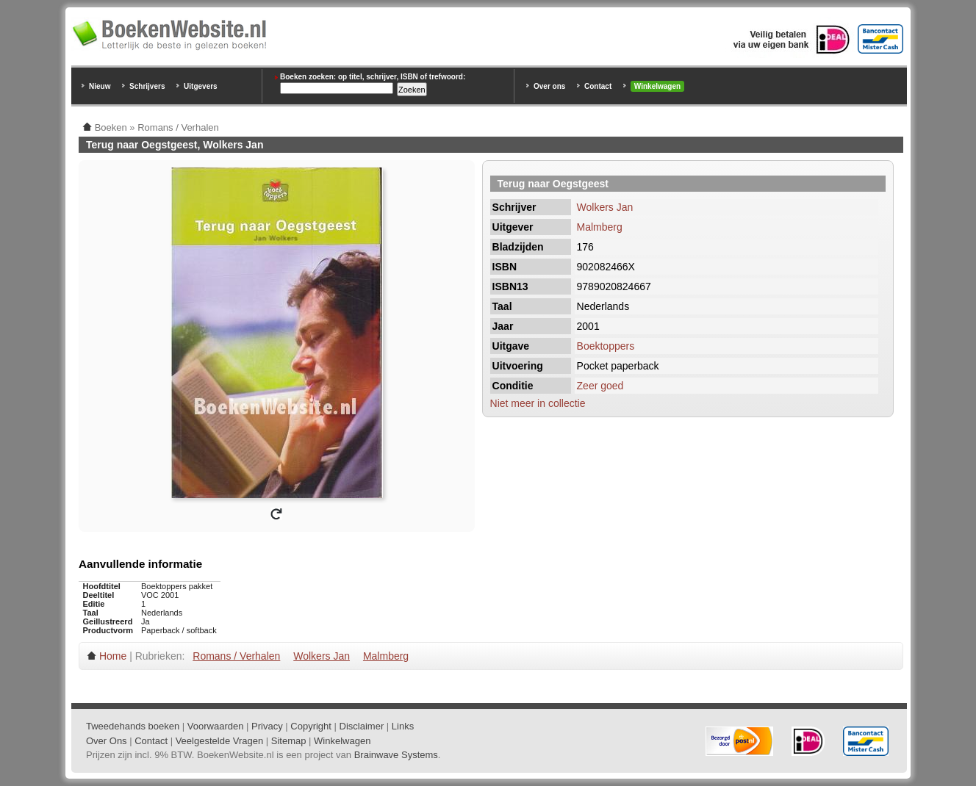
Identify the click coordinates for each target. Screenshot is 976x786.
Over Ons (106, 740)
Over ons (549, 86)
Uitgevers (201, 86)
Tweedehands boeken (132, 726)
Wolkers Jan (605, 207)
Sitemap (288, 740)
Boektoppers (606, 346)
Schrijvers (147, 86)
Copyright (310, 726)
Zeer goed (600, 386)
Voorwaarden (215, 726)
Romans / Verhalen (236, 656)
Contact (597, 86)
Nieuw (99, 86)
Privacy (267, 726)
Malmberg (599, 227)
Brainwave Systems (396, 754)
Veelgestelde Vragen (220, 740)
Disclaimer (362, 726)
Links (403, 726)
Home (112, 656)
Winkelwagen (657, 86)
